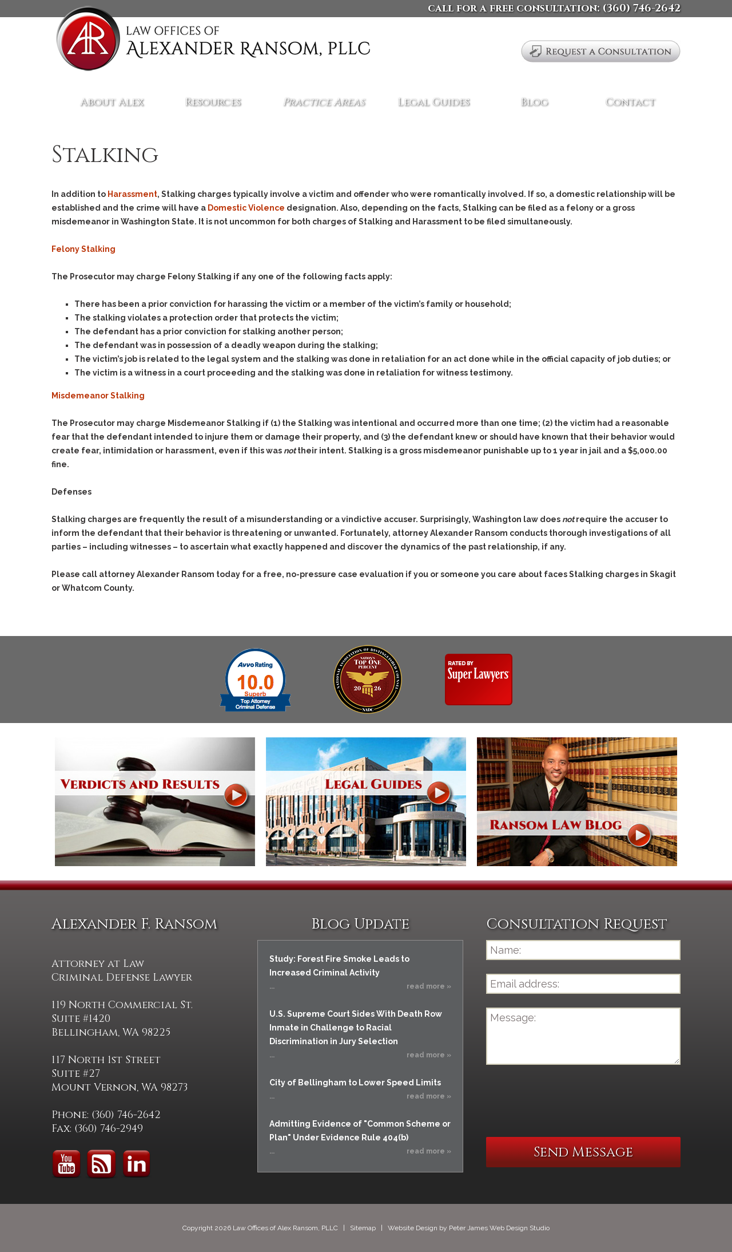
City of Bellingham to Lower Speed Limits (355, 1082)
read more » (429, 986)
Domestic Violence (246, 207)
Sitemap (363, 1228)
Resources (213, 102)
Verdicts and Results (155, 801)
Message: (583, 1036)
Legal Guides (433, 102)
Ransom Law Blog (577, 801)
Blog (534, 102)
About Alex (112, 102)
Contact (630, 102)
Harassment (132, 194)
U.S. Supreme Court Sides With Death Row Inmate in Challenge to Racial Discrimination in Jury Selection (355, 1027)
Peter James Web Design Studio (499, 1228)
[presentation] (573, 1101)
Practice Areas (323, 102)
